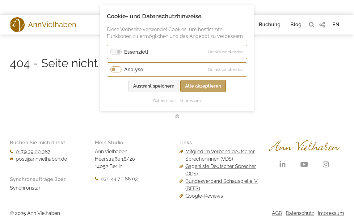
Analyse (133, 69)
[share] (322, 25)
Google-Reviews (201, 196)
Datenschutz (300, 213)
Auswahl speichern (154, 86)
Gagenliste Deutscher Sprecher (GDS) (217, 170)
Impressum (331, 213)
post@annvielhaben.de (38, 159)
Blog (295, 24)
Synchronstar (25, 188)
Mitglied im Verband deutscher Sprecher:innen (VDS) (217, 155)
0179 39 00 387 (30, 151)
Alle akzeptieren (203, 86)
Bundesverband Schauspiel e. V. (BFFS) (218, 184)
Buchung (269, 24)
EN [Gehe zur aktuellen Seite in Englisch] (335, 24)
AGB (277, 213)
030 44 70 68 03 (116, 179)
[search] (311, 25)
